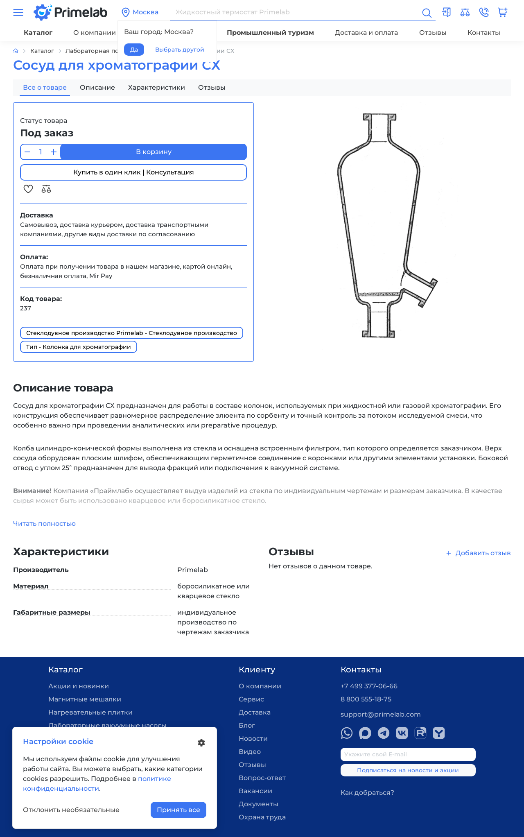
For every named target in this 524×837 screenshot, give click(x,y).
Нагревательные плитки (90, 712)
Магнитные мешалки (84, 699)
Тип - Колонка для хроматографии (78, 347)
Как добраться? (367, 792)
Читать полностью (44, 523)
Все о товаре (45, 87)
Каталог (38, 32)
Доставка (255, 712)
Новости (253, 738)
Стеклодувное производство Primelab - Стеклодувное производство (131, 333)
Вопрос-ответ (262, 778)
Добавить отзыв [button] (478, 553)
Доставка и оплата (366, 32)
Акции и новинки (78, 686)
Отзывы (433, 32)
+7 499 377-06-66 (369, 686)
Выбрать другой (179, 49)
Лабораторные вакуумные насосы (107, 725)
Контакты (484, 32)
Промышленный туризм (270, 32)
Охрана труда (262, 817)
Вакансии (255, 791)
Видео (250, 752)
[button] (484, 12)
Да (134, 49)
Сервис (251, 699)
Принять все (178, 810)
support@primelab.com (381, 714)
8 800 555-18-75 (366, 699)
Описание (97, 87)
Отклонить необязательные (71, 810)
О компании (94, 32)
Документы (258, 804)
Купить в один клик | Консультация (133, 172)
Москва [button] (139, 12)
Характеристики (156, 87)
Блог (247, 725)
